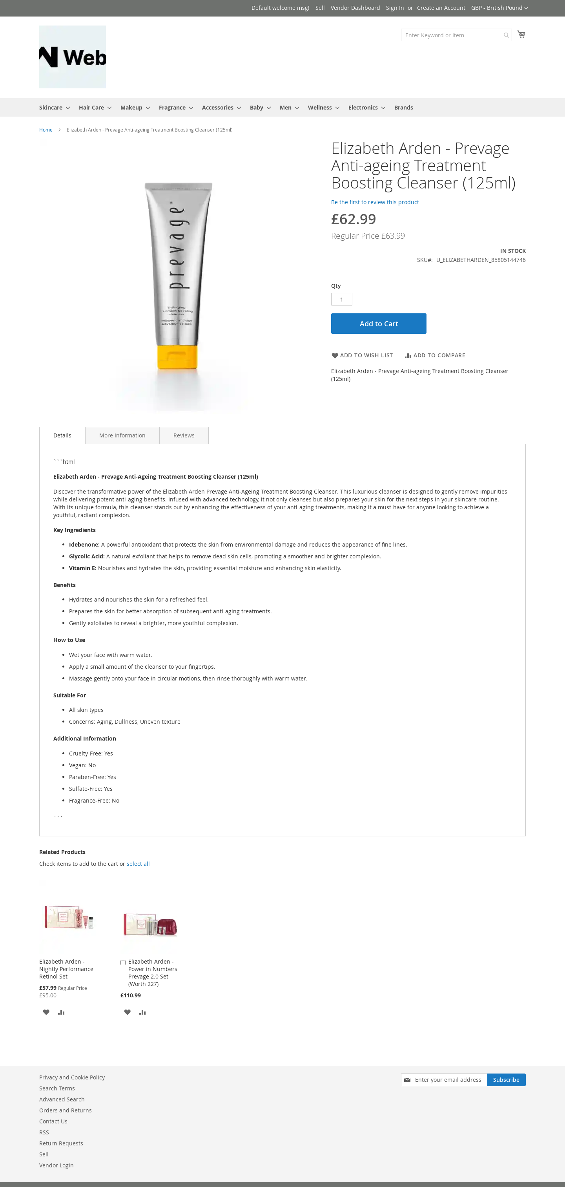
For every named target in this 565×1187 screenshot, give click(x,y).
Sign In (395, 7)
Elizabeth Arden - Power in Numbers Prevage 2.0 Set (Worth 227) (152, 973)
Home (46, 129)
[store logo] (72, 57)
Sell (320, 7)
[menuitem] (52, 107)
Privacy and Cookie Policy (72, 1077)
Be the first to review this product (375, 202)
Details (62, 435)
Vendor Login (56, 1165)
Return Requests (61, 1143)
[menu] (282, 107)
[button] (499, 8)
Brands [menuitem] (403, 107)
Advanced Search (62, 1099)
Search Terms (57, 1088)
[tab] (62, 435)
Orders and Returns (65, 1110)
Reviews (184, 435)
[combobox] (456, 35)
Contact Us (53, 1121)
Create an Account (441, 7)
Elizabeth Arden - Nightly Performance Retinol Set (66, 969)
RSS (44, 1132)
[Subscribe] (506, 1080)
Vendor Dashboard (355, 7)
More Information (122, 435)
